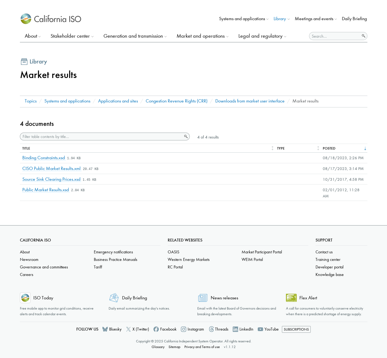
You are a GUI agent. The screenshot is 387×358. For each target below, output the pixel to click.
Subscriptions (296, 329)
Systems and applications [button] (242, 19)
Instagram (196, 329)
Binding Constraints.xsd (44, 158)
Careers (26, 274)
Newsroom (29, 259)
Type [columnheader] (281, 148)
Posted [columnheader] (329, 148)
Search (185, 136)
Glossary (158, 347)
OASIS (173, 251)
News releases (224, 298)
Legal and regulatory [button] (260, 36)
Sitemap (174, 347)
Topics (31, 101)
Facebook (168, 329)
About (25, 251)
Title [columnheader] (26, 148)
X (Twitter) (140, 329)
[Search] (334, 36)
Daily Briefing (354, 19)
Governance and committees (44, 267)
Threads (221, 329)
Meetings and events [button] (314, 19)
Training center (328, 259)
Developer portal (329, 267)
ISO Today (43, 298)
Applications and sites (118, 101)
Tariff (98, 267)
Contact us (324, 251)
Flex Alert (308, 298)
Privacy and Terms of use (202, 347)
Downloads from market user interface (250, 101)
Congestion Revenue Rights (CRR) (176, 101)
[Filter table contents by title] (101, 136)
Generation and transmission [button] (133, 36)
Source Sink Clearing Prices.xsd (51, 179)
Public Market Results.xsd (46, 190)
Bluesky (115, 329)
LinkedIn (246, 329)
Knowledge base (330, 274)
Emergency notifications (113, 251)
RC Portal (175, 267)
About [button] (31, 36)
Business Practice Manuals (115, 259)
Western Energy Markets (189, 259)
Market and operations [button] (201, 36)
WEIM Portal (252, 259)
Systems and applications (67, 101)
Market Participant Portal (262, 251)
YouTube (271, 329)
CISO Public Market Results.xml (52, 168)
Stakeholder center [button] (70, 36)
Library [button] (280, 19)
